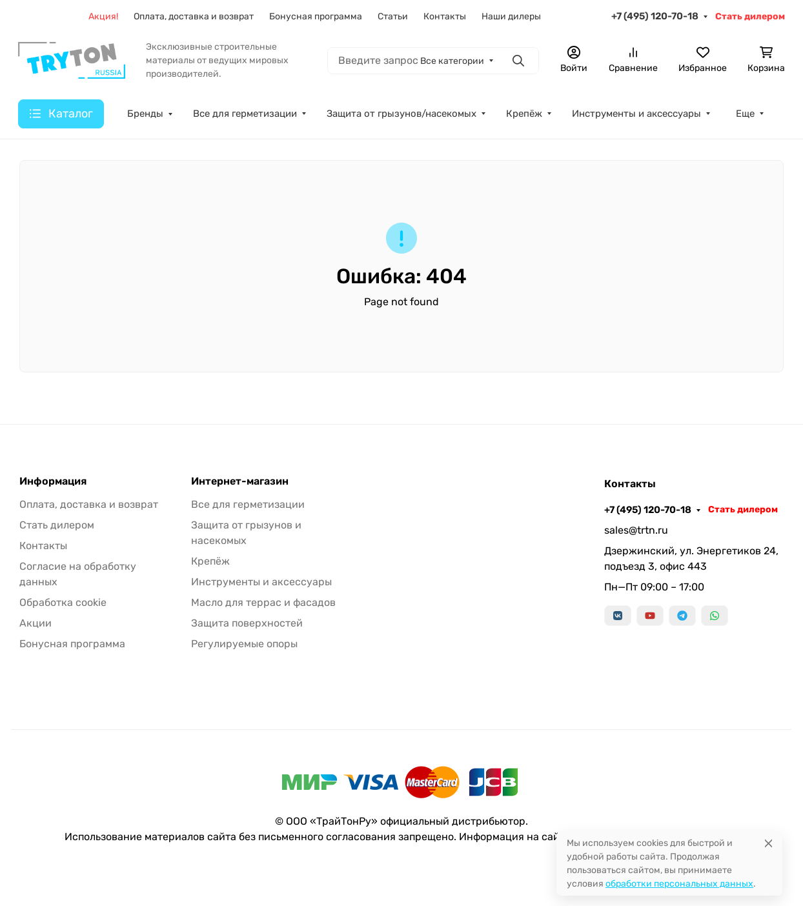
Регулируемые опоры (244, 644)
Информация (52, 481)
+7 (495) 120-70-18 (647, 510)
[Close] (768, 843)
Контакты (43, 545)
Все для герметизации (248, 504)
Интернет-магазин (240, 481)
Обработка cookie (63, 602)
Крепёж (210, 561)
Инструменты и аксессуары (261, 582)
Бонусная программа (72, 644)
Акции (35, 623)
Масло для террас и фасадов (263, 602)
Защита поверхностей (247, 623)
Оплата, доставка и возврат (88, 504)
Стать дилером (56, 525)
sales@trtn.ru (636, 530)
